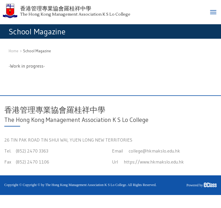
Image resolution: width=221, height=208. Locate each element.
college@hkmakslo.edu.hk (154, 151)
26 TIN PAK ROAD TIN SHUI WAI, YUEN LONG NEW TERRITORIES (68, 140)
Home (13, 51)
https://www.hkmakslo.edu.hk (154, 162)
